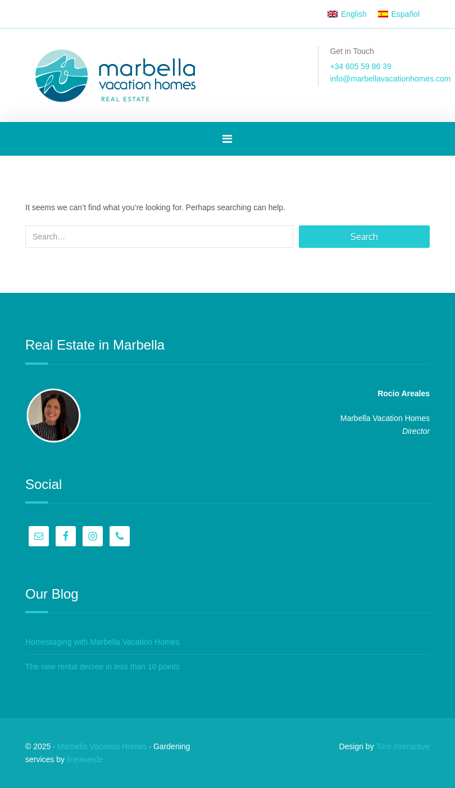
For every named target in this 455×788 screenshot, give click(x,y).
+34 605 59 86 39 (360, 66)
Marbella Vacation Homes (102, 746)
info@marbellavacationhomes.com (390, 78)
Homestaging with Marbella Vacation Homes (102, 641)
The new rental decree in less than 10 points (102, 666)
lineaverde (85, 759)
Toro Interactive (403, 746)
